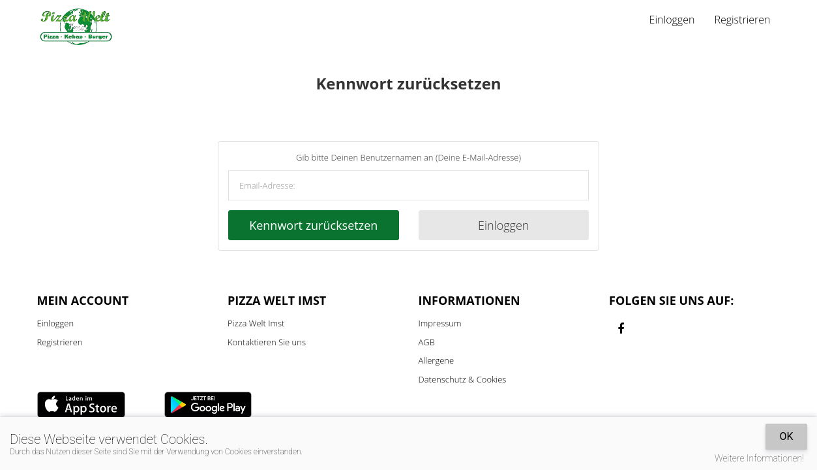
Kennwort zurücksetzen (313, 225)
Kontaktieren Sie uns (267, 342)
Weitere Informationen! (759, 458)
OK (786, 436)
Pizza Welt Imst (256, 323)
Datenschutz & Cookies (463, 379)
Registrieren (742, 19)
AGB (427, 342)
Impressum (440, 323)
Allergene (436, 360)
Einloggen (672, 19)
